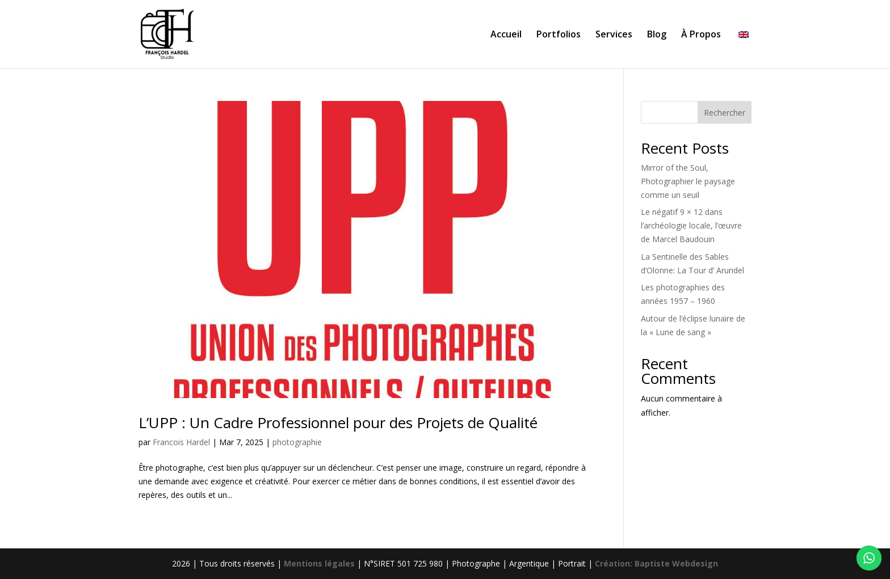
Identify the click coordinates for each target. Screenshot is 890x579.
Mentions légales (320, 563)
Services (613, 35)
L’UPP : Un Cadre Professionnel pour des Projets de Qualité (338, 422)
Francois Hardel (181, 442)
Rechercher (724, 112)
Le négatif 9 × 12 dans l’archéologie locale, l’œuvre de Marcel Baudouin (691, 225)
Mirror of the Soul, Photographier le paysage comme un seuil (688, 181)
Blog (656, 35)
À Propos (701, 35)
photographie (297, 442)
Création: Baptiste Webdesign (656, 563)
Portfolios (558, 35)
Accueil (506, 35)
